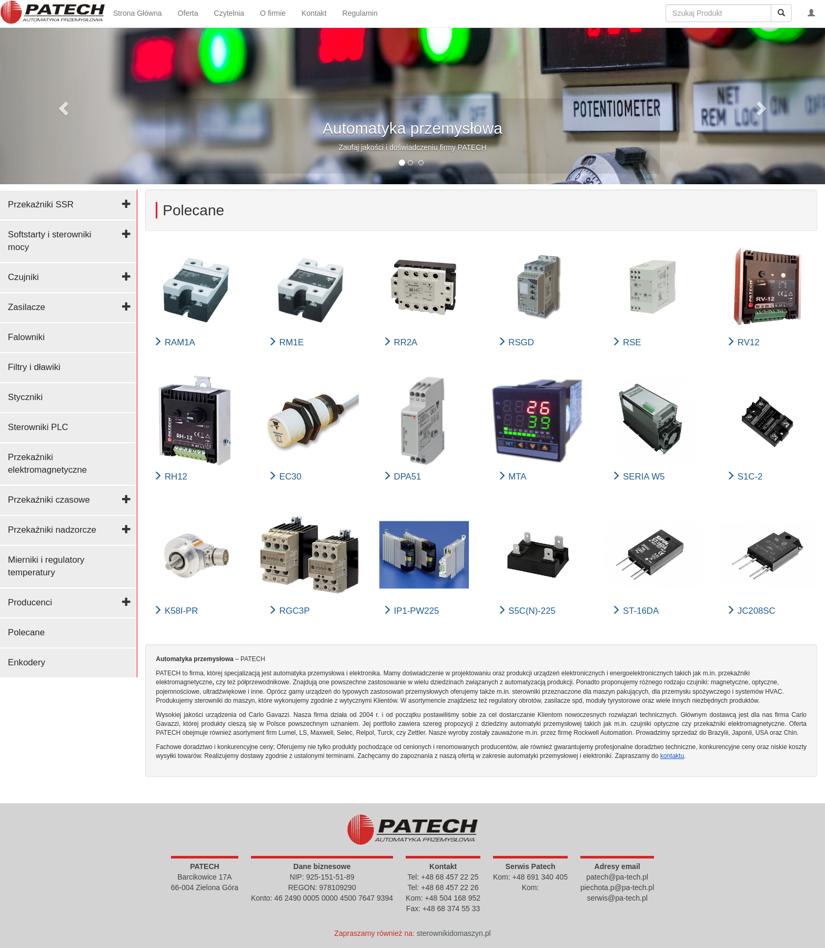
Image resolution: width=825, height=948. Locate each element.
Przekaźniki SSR (41, 204)
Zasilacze (26, 307)
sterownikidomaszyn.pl (454, 933)
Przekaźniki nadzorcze (52, 530)
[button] (62, 105)
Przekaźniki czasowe (49, 500)
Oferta (188, 13)
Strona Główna (137, 13)
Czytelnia (229, 13)
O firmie (273, 13)
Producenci (30, 602)
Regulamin (360, 13)
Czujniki (23, 277)
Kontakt (313, 13)
